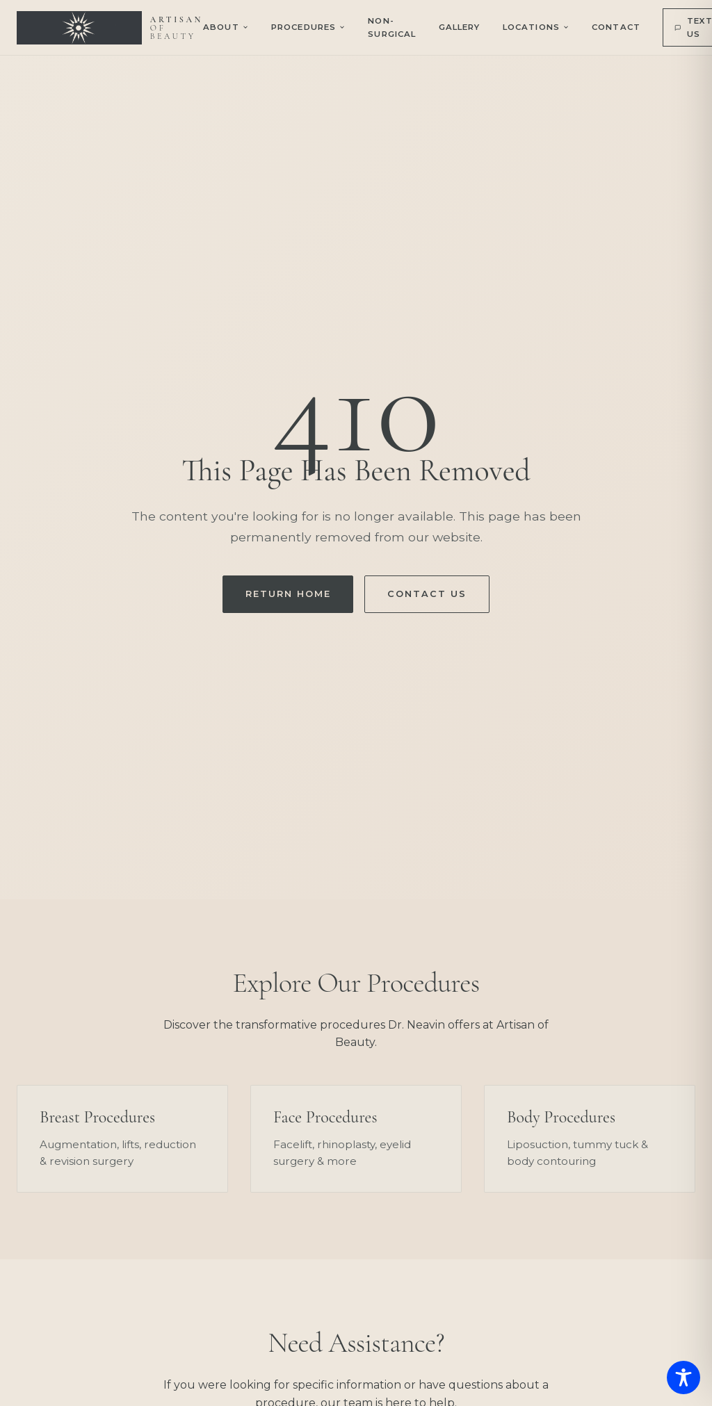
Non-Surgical (392, 27)
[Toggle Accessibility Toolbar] (683, 1377)
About (226, 27)
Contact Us (426, 594)
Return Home (287, 594)
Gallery (459, 27)
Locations (536, 27)
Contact (616, 27)
